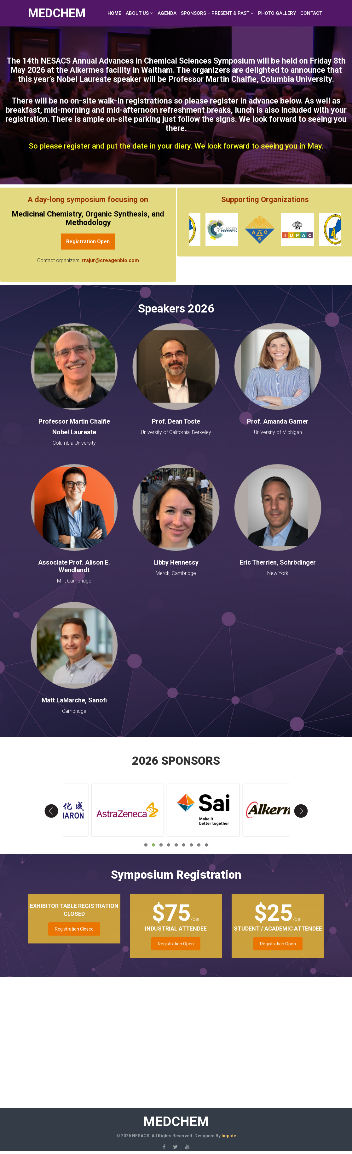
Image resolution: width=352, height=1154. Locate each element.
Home (114, 13)
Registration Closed (74, 929)
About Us (137, 13)
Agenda (167, 13)
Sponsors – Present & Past (215, 13)
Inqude (229, 1135)
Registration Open (176, 943)
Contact (311, 13)
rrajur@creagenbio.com (110, 260)
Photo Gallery (277, 13)
